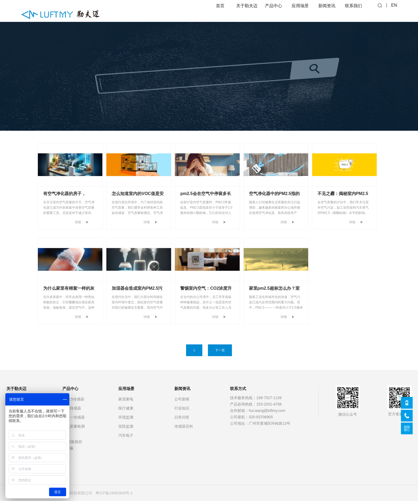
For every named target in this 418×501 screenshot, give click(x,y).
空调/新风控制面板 (72, 445)
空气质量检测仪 (73, 429)
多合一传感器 (73, 417)
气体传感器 (71, 408)
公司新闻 (181, 399)
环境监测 (125, 417)
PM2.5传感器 (73, 399)
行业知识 (181, 408)
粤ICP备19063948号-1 (114, 493)
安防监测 (125, 426)
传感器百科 (183, 426)
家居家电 (125, 399)
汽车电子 (125, 435)
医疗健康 (125, 408)
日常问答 (181, 417)
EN (394, 11)
